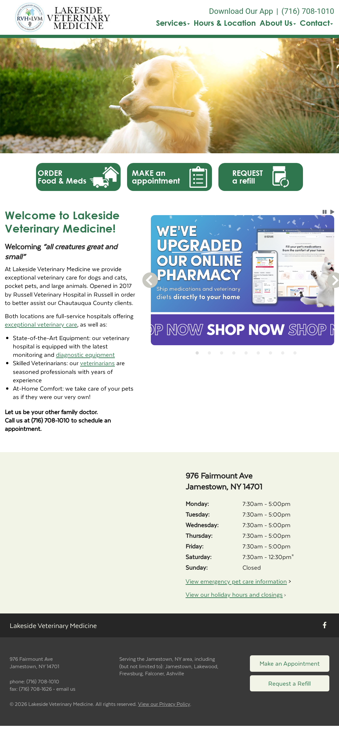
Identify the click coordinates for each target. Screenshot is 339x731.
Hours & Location (225, 22)
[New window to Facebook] (325, 626)
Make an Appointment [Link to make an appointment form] (290, 663)
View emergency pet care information (236, 581)
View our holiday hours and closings (234, 594)
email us (65, 689)
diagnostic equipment (85, 354)
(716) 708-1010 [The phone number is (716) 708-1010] (307, 11)
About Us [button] (278, 22)
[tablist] (242, 353)
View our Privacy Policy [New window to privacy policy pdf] (164, 704)
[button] (63, 17)
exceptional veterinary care (41, 324)
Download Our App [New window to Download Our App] (241, 11)
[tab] (197, 353)
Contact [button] (316, 22)
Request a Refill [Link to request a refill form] (289, 683)
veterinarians (97, 362)
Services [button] (173, 22)
